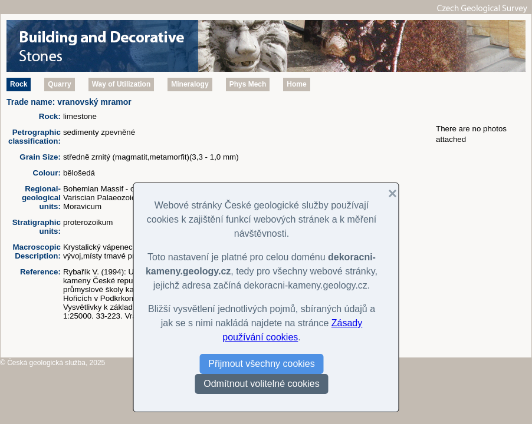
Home (296, 84)
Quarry (59, 84)
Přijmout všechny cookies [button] (261, 364)
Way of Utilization (121, 84)
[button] (388, 193)
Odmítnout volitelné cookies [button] (261, 384)
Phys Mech (248, 84)
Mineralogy (189, 84)
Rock (18, 84)
